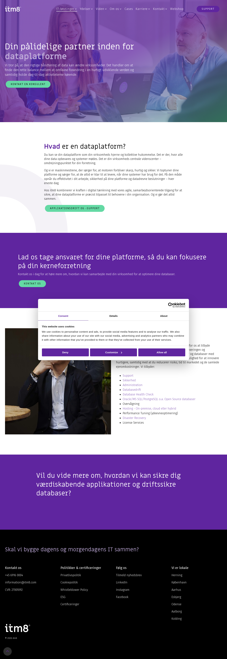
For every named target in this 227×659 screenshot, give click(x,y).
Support (208, 9)
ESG (63, 597)
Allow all (162, 352)
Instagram (122, 590)
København (179, 582)
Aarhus (176, 590)
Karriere (143, 9)
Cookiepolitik (69, 582)
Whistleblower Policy (74, 590)
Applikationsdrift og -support (75, 208)
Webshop (177, 9)
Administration (133, 385)
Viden (101, 9)
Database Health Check (138, 394)
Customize (113, 352)
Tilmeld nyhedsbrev (129, 575)
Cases (129, 9)
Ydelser (86, 9)
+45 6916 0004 (14, 575)
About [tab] (163, 315)
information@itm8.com (20, 582)
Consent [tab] (63, 315)
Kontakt (160, 9)
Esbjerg (176, 597)
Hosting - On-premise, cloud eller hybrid (149, 408)
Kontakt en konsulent (28, 84)
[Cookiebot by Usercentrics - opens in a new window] (170, 305)
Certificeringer (70, 604)
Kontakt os (32, 283)
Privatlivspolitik (71, 575)
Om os (115, 9)
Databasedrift (132, 390)
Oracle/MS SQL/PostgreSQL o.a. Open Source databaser (159, 399)
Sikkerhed (129, 380)
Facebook (122, 597)
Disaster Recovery (134, 418)
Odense (176, 604)
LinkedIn (121, 582)
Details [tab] (113, 315)
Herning (177, 575)
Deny (65, 352)
